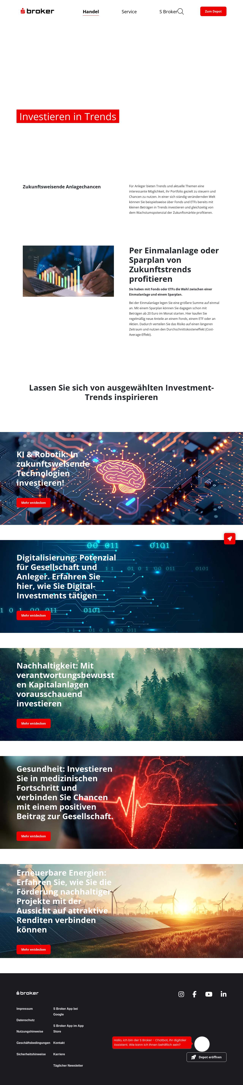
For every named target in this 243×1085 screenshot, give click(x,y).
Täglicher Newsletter (68, 1065)
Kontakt (59, 1042)
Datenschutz (26, 1020)
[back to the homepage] (52, 993)
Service (129, 11)
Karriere (59, 1054)
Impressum (25, 1008)
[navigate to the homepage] (37, 11)
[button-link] (213, 11)
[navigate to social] (181, 994)
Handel (91, 11)
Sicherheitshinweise (31, 1054)
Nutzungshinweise (30, 1031)
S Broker (168, 11)
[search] (181, 11)
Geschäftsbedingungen (33, 1042)
